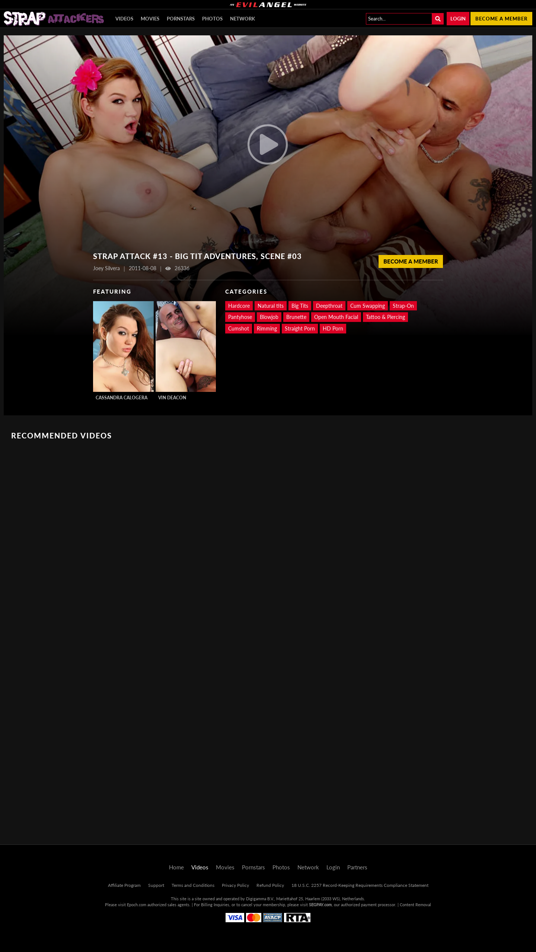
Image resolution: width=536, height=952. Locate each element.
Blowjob (269, 317)
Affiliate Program (124, 885)
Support (156, 885)
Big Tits (299, 306)
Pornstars (181, 19)
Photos (212, 19)
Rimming (267, 328)
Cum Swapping (367, 306)
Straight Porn (300, 328)
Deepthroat (329, 306)
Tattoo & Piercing (385, 317)
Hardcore (239, 306)
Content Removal (415, 904)
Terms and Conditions (193, 885)
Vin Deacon (172, 397)
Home (176, 867)
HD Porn (333, 328)
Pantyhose (240, 317)
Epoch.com (136, 904)
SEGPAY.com (320, 904)
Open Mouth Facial (336, 317)
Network (242, 19)
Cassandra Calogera (121, 397)
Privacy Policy (235, 885)
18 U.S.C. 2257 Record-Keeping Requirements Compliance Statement (359, 885)
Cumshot (238, 328)
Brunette (296, 317)
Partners (357, 867)
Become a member (501, 19)
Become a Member (410, 261)
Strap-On (403, 306)
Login (458, 19)
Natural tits (271, 306)
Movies (150, 19)
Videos (124, 19)
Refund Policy (270, 885)
